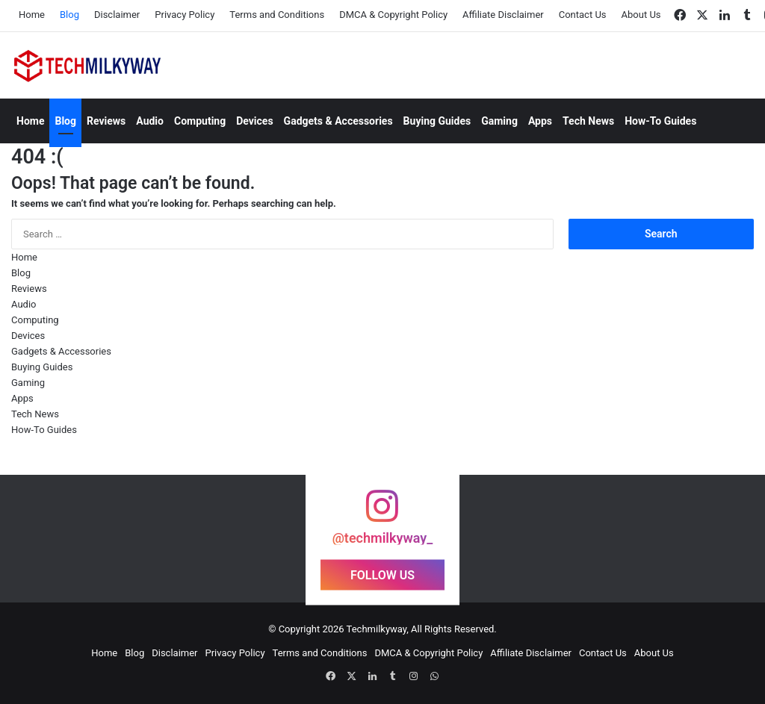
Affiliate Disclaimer (503, 14)
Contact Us (583, 14)
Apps (540, 121)
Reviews (106, 121)
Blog (69, 14)
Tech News (588, 121)
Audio (150, 121)
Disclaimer (117, 14)
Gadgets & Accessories (338, 121)
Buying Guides (437, 121)
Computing (200, 121)
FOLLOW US (382, 575)
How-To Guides (660, 121)
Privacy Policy (184, 14)
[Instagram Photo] (64, 538)
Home (32, 14)
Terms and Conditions (276, 14)
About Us (641, 14)
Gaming (499, 121)
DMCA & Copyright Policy (393, 14)
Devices (254, 121)
